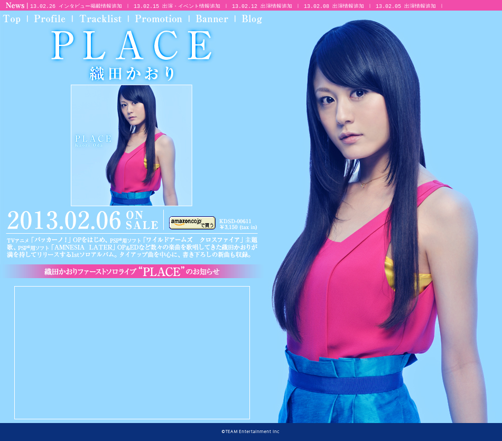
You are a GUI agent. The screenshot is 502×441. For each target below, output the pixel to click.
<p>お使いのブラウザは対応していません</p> (265, 5)
